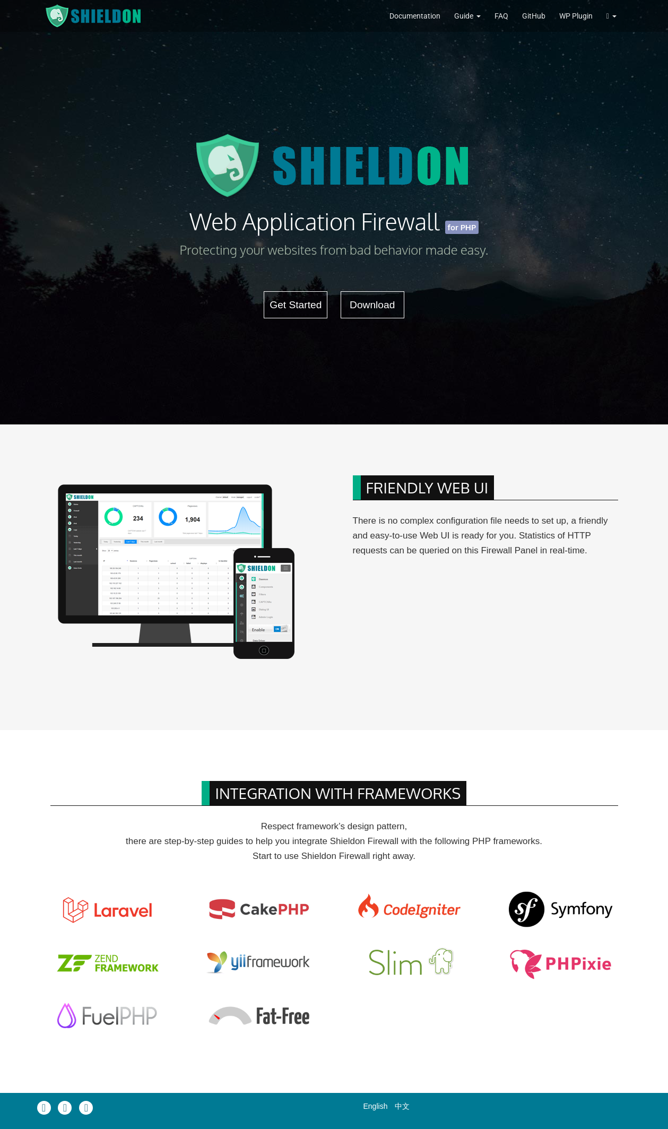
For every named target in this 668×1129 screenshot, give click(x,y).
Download (372, 304)
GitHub (533, 16)
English (375, 1106)
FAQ (501, 16)
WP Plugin (576, 16)
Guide (463, 16)
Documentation (414, 16)
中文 (402, 1106)
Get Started (296, 304)
